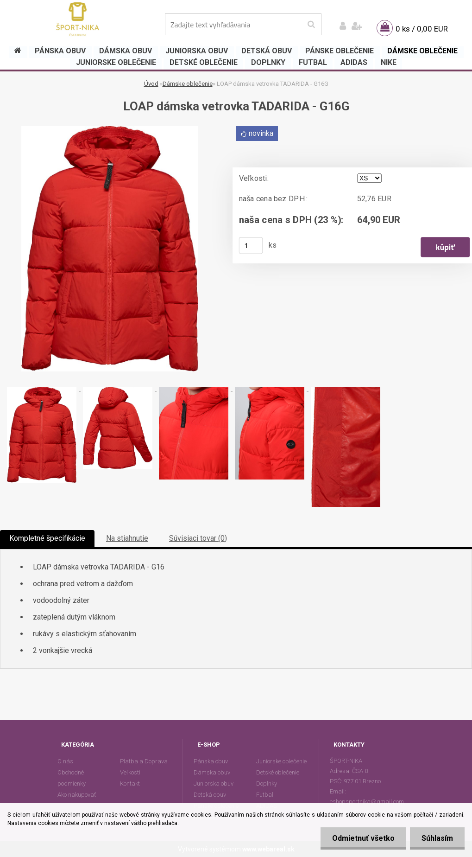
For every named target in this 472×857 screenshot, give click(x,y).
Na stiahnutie (127, 538)
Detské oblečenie (277, 772)
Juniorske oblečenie (281, 761)
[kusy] (251, 245)
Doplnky (266, 783)
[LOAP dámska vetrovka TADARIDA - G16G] (109, 129)
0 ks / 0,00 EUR (422, 28)
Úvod (151, 83)
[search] (311, 24)
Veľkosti (130, 772)
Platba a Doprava (144, 761)
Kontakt (130, 783)
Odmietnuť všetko (363, 838)
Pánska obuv (211, 761)
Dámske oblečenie (188, 83)
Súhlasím (437, 838)
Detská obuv (210, 794)
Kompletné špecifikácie (47, 538)
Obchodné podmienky (71, 778)
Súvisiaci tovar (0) (198, 538)
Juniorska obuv (213, 783)
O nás (65, 761)
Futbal (264, 794)
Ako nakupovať (76, 794)
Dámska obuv (212, 772)
